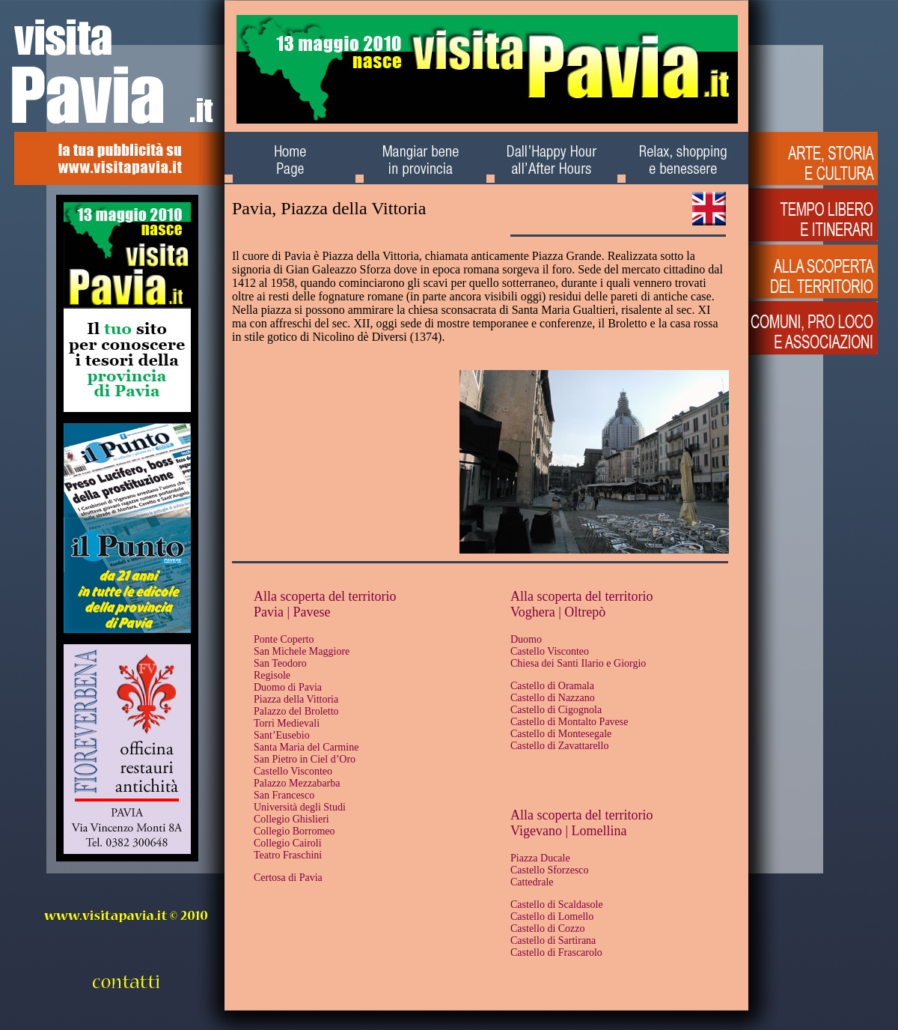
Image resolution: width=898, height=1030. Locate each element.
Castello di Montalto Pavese (569, 721)
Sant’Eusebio (282, 735)
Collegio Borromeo (294, 831)
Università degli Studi (300, 807)
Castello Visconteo (293, 771)
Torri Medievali (287, 723)
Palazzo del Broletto (296, 711)
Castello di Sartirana (553, 940)
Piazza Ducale (540, 858)
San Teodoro (280, 663)
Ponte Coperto (284, 639)
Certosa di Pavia (288, 877)
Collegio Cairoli (288, 843)
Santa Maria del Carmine (306, 747)
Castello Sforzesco (549, 870)
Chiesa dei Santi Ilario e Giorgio (578, 663)
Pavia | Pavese (292, 612)
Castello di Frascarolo (556, 952)
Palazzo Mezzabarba (297, 783)
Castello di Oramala (552, 685)
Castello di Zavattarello (559, 745)
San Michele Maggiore (301, 651)
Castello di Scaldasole (556, 904)
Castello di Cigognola (556, 709)
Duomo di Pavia (288, 687)
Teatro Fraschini (288, 855)
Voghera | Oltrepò (557, 612)
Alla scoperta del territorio (325, 596)
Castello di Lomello (551, 916)
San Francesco (284, 795)
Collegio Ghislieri (291, 819)
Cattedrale (532, 882)
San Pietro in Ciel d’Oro (304, 759)
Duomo (526, 639)
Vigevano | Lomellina (568, 830)
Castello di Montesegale (560, 733)
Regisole (272, 675)
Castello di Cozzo (547, 928)
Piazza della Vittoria (296, 699)
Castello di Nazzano (552, 697)
